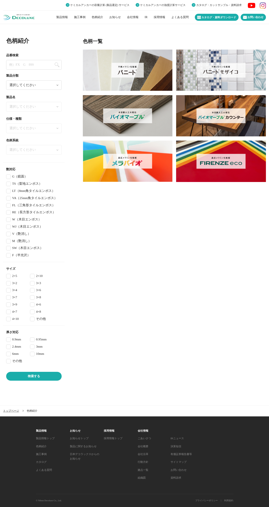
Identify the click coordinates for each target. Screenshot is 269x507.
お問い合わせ (253, 17)
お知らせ (115, 17)
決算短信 (176, 446)
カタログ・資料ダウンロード (216, 17)
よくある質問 (180, 17)
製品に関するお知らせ (83, 446)
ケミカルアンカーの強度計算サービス (163, 5)
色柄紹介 (97, 17)
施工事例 (79, 17)
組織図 (142, 477)
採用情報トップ (113, 438)
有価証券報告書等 (181, 454)
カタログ (41, 461)
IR (146, 17)
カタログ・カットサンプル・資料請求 (219, 5)
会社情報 (133, 17)
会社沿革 (143, 454)
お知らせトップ (79, 438)
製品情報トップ (45, 438)
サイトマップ (179, 461)
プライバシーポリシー (206, 500)
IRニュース (177, 438)
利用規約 (228, 500)
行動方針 (143, 461)
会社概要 (143, 446)
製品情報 (62, 17)
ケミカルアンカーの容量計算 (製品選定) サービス (99, 5)
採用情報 (159, 17)
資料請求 (176, 477)
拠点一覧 (143, 469)
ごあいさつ (144, 438)
